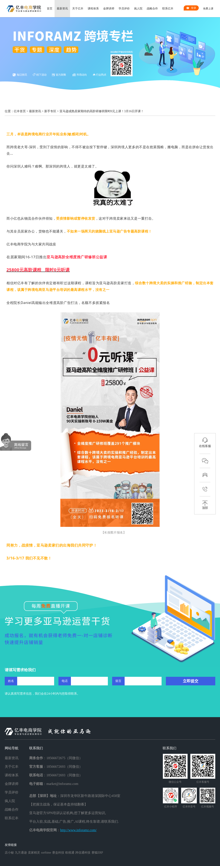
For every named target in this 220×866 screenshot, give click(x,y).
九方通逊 (21, 852)
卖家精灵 (34, 852)
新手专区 (50, 111)
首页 (49, 8)
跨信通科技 (82, 852)
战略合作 (152, 8)
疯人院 (138, 8)
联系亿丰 (167, 8)
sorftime (46, 852)
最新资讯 (62, 8)
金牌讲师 (108, 8)
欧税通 (69, 852)
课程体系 (93, 8)
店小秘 (9, 852)
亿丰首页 (20, 111)
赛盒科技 (58, 852)
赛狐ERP (97, 852)
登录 (191, 8)
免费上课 (208, 8)
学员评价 (124, 8)
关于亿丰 (77, 8)
